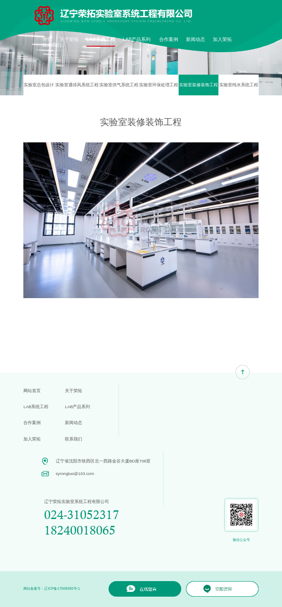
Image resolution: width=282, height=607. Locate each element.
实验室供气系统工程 (118, 84)
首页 (47, 39)
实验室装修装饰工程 (198, 84)
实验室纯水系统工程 (238, 84)
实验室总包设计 (39, 84)
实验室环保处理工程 (158, 84)
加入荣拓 (222, 39)
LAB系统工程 (101, 39)
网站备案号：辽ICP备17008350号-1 (51, 588)
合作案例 (168, 39)
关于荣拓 (69, 39)
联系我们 (51, 44)
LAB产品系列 (137, 39)
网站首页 (32, 390)
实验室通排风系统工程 (77, 84)
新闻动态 (195, 39)
